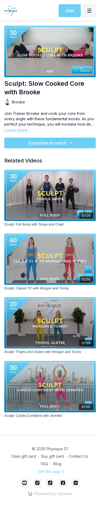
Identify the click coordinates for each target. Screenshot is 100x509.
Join (69, 10)
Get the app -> (51, 471)
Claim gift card (23, 456)
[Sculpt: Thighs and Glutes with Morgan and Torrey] (50, 352)
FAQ (44, 463)
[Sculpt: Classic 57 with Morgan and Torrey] (50, 288)
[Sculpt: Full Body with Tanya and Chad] (50, 224)
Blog (57, 463)
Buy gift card (52, 456)
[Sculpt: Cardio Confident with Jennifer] (50, 415)
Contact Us (78, 456)
